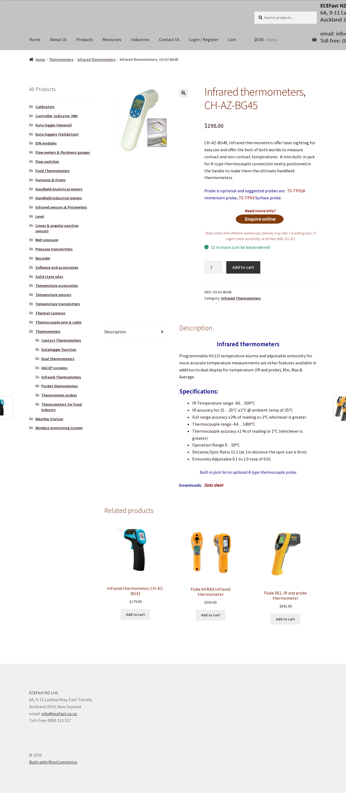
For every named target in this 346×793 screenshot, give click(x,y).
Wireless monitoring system (59, 427)
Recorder (42, 258)
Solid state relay (49, 276)
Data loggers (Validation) (57, 134)
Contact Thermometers (61, 340)
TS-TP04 (246, 197)
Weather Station (49, 418)
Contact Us (169, 39)
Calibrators (45, 106)
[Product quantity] (213, 267)
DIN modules (46, 143)
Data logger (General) (53, 125)
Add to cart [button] (135, 614)
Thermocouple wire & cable (58, 322)
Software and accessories (56, 267)
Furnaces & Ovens (50, 179)
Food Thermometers (52, 170)
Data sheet (213, 485)
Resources (111, 39)
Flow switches (47, 161)
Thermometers (61, 59)
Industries (140, 39)
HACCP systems (54, 367)
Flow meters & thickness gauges (62, 152)
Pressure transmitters (54, 249)
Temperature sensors (53, 294)
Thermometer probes (59, 395)
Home (35, 39)
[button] (183, 93)
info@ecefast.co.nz (59, 713)
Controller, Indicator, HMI (56, 115)
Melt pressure (46, 239)
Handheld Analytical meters (58, 189)
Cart (232, 39)
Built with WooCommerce (53, 762)
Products (84, 39)
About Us (58, 39)
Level (39, 216)
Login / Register (204, 39)
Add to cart (243, 267)
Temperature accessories (56, 285)
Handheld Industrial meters (58, 198)
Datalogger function (58, 349)
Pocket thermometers (59, 386)
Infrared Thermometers (97, 59)
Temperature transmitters (57, 303)
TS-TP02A (296, 190)
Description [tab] (115, 331)
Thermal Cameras (50, 313)
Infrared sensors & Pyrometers (61, 207)
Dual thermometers (57, 358)
